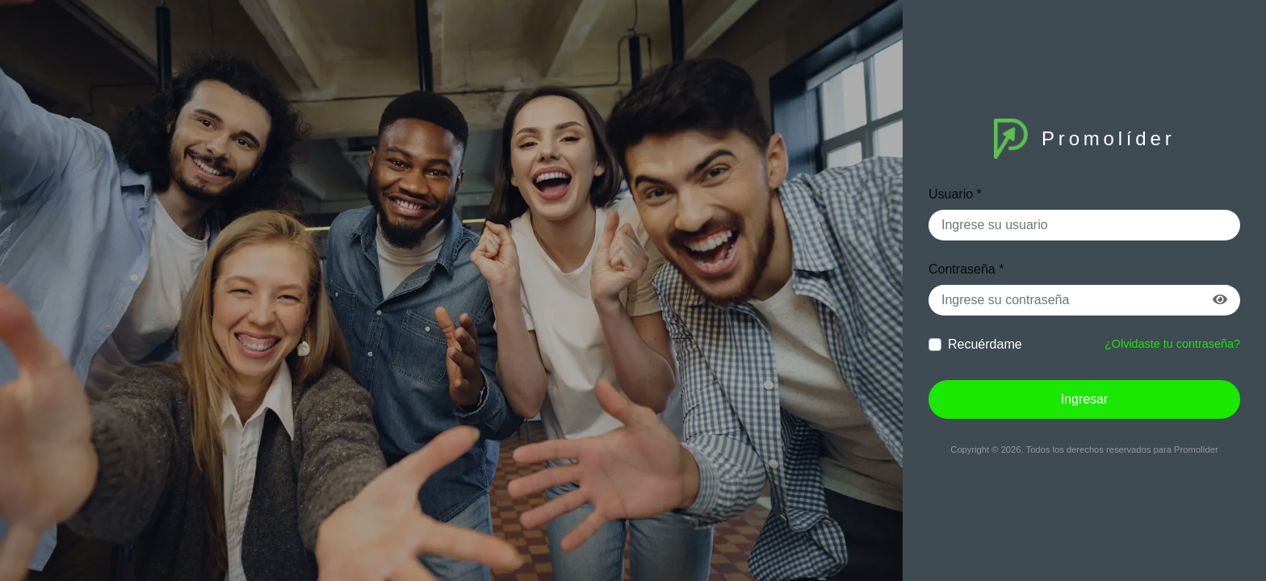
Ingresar (1085, 399)
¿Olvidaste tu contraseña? (1172, 343)
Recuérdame (985, 344)
